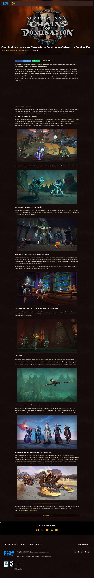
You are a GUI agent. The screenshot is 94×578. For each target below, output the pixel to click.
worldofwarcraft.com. (34, 510)
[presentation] (6, 3)
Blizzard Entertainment (9, 50)
